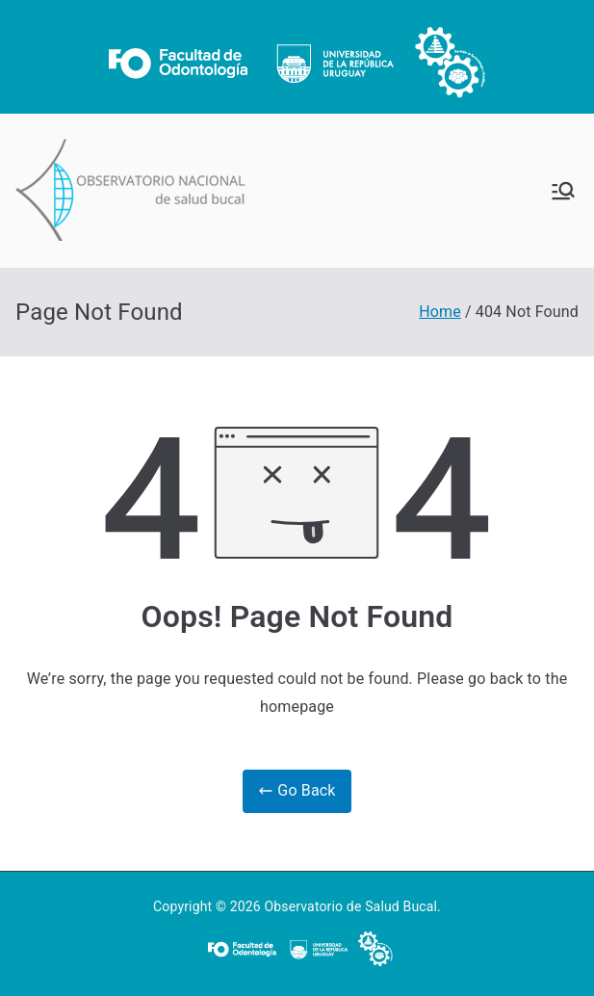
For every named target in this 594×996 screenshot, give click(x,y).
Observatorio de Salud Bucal (350, 906)
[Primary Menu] (563, 190)
